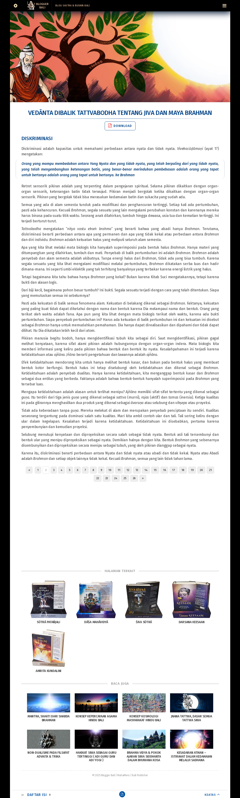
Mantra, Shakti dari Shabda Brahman (48, 718)
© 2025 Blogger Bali (103, 775)
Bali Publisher (140, 775)
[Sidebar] (15, 5)
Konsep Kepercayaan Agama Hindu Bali (96, 718)
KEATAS (210, 794)
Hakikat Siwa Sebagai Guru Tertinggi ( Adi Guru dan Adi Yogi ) (96, 756)
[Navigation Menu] (224, 5)
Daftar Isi (37, 795)
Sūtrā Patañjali (48, 622)
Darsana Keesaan (192, 622)
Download (120, 126)
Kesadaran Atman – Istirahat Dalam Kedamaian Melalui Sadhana (191, 756)
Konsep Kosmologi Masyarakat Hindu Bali (144, 718)
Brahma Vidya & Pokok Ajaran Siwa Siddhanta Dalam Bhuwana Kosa (144, 756)
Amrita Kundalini (48, 671)
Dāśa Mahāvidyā (96, 622)
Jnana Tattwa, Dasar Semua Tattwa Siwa (191, 718)
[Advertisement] (120, 524)
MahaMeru (123, 775)
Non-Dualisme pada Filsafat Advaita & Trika (48, 754)
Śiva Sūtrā (144, 622)
